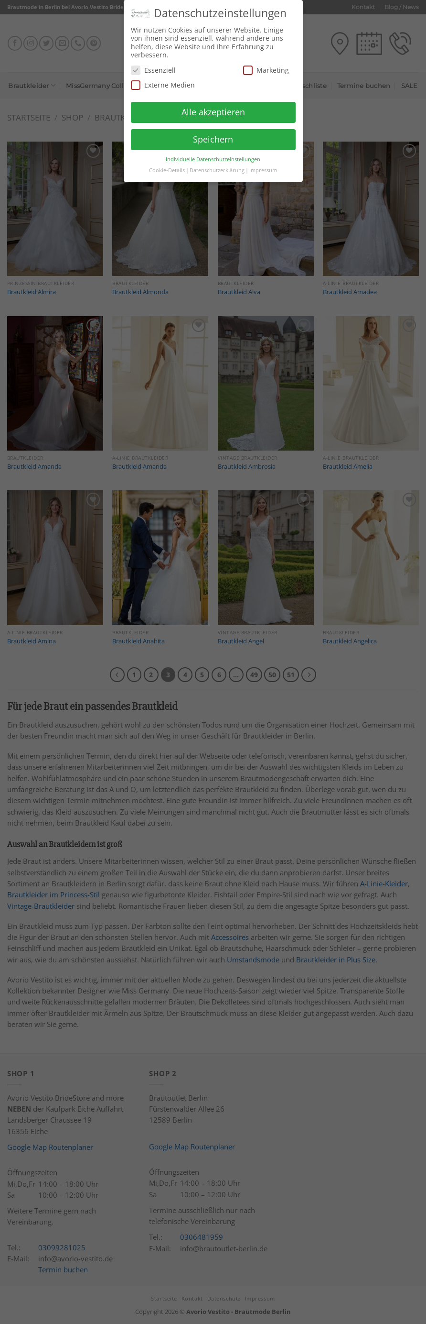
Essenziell (153, 64)
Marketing (266, 64)
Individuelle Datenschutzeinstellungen (213, 154)
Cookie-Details (167, 165)
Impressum (263, 165)
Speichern (213, 134)
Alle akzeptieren (213, 106)
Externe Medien (163, 79)
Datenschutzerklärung (217, 165)
